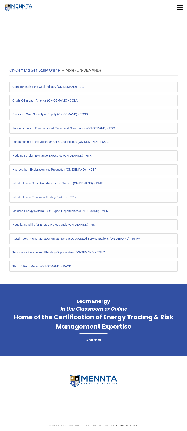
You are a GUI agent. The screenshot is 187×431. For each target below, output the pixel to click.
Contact (93, 359)
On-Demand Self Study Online (34, 70)
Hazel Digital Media (123, 425)
